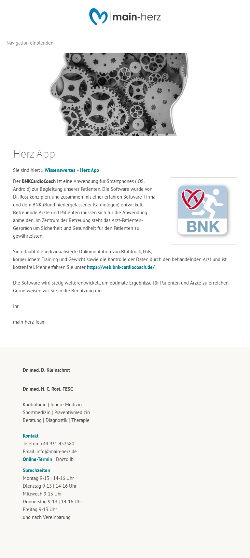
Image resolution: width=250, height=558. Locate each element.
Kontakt (30, 436)
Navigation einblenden (30, 43)
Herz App (89, 170)
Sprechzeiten (36, 470)
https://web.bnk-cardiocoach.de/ (121, 267)
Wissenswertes (60, 170)
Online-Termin (37, 459)
